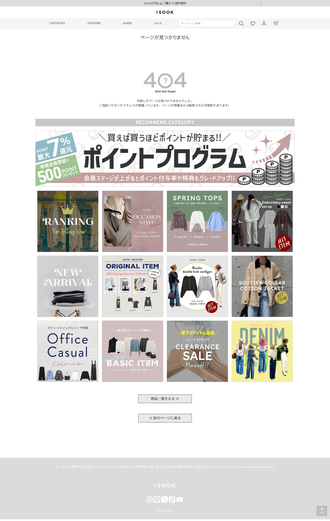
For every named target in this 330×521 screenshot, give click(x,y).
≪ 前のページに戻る (165, 418)
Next (261, 4)
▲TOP (321, 511)
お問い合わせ (205, 468)
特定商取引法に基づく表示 (152, 468)
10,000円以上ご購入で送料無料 (165, 3)
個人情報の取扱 (183, 468)
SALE (158, 23)
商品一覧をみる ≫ (165, 399)
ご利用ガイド (123, 468)
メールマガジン (226, 468)
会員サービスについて (96, 468)
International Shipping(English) (260, 468)
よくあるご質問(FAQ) (64, 468)
